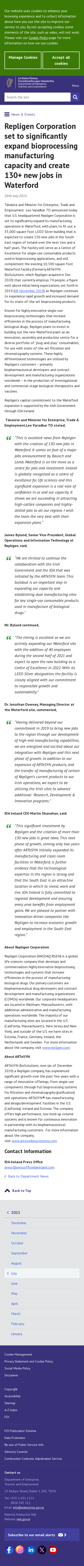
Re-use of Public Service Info (24, 1445)
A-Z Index (10, 1410)
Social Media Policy (17, 1368)
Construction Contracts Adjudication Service (33, 1459)
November (19, 1233)
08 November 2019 (29, 290)
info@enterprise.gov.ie (28, 1507)
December (18, 1223)
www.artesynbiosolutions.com (34, 1141)
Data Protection (14, 1438)
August (16, 1263)
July (14, 1273)
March (15, 1313)
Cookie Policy (38, 37)
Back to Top (21, 1190)
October (17, 1243)
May (14, 1293)
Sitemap (9, 1403)
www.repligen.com (56, 1047)
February (17, 1323)
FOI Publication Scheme (20, 1431)
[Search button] (75, 97)
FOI (6, 1417)
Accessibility (12, 1396)
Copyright (10, 1389)
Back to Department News (28, 1176)
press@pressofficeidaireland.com (29, 1167)
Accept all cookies (61, 60)
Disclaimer (11, 1375)
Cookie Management (18, 1354)
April (14, 1303)
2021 (15, 1212)
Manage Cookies (23, 57)
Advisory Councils (16, 1452)
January (16, 1334)
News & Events (23, 114)
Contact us (12, 1473)
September (19, 1253)
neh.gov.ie (23, 1519)
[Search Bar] (37, 97)
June (14, 1283)
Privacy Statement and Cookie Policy (28, 1361)
